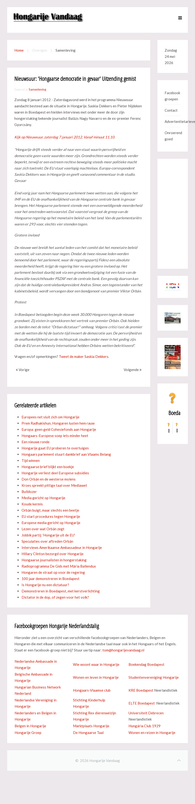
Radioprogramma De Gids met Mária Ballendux (59, 566)
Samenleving (37, 89)
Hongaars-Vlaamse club (92, 690)
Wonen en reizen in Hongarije (151, 732)
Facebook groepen (172, 96)
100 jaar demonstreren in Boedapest (50, 578)
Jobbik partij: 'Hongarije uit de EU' (48, 535)
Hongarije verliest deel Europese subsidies (55, 473)
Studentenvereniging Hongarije (153, 677)
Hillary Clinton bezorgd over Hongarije (53, 554)
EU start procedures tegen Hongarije (51, 516)
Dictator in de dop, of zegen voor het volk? (55, 597)
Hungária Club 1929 (144, 726)
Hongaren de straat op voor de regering (53, 572)
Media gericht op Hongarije (43, 498)
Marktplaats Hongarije (91, 726)
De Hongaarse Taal (88, 732)
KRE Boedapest (140, 690)
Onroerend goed (173, 136)
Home (19, 50)
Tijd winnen (31, 460)
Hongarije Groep (28, 732)
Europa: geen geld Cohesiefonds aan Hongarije (59, 429)
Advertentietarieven (173, 121)
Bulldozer (29, 491)
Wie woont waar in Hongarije (96, 664)
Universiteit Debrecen (146, 713)
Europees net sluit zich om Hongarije (50, 417)
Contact (171, 110)
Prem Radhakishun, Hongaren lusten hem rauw (58, 423)
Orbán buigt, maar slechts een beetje (50, 510)
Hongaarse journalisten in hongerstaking (54, 560)
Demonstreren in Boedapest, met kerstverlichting (61, 591)
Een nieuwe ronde (36, 442)
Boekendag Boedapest (146, 664)
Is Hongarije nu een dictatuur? (45, 585)
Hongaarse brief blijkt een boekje (48, 467)
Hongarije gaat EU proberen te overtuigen (55, 448)
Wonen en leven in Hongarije (96, 677)
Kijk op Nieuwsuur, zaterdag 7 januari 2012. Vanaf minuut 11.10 (64, 137)
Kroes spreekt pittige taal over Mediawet (54, 485)
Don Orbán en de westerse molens (49, 479)
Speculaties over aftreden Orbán (47, 541)
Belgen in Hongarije (30, 726)
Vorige (22, 369)
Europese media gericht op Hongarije (51, 522)
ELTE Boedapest (141, 703)
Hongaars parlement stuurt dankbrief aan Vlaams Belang (66, 454)
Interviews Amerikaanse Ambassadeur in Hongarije (62, 547)
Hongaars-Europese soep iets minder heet (55, 435)
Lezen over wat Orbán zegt (43, 529)
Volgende (133, 369)
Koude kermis (32, 504)
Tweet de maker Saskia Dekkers (83, 356)
